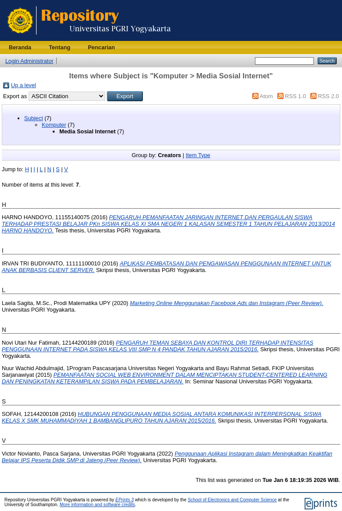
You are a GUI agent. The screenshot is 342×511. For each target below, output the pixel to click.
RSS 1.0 (295, 96)
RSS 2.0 (328, 96)
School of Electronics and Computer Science (232, 499)
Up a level (23, 85)
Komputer (54, 124)
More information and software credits (97, 504)
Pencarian (101, 47)
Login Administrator (29, 61)
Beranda (20, 47)
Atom (266, 96)
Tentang (59, 47)
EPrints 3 (125, 499)
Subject (33, 118)
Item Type (198, 155)
